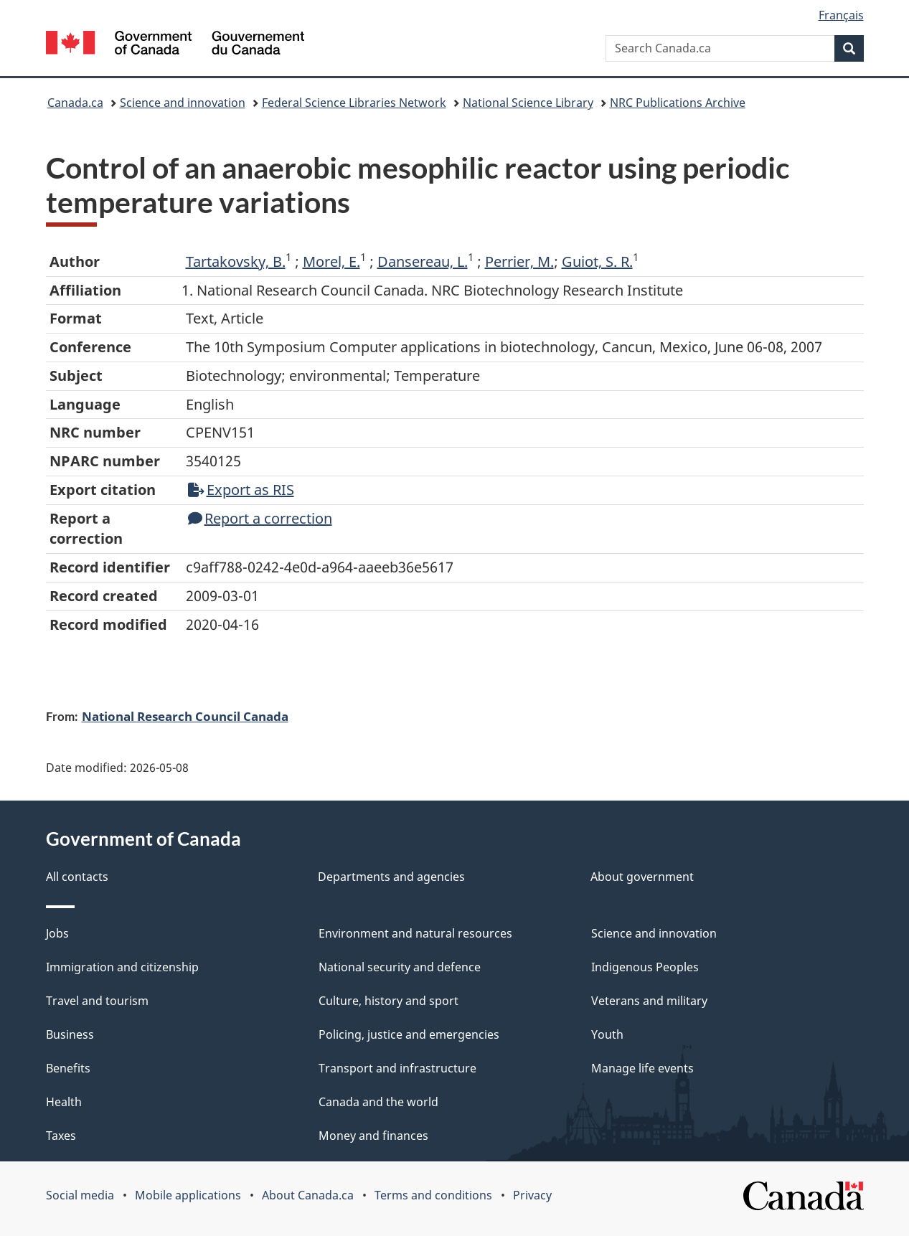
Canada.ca (75, 102)
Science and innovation (182, 102)
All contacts (77, 876)
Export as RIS (241, 489)
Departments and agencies (391, 876)
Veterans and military (649, 1001)
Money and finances (373, 1135)
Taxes (61, 1135)
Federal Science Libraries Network (354, 102)
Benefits (68, 1068)
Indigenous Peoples (645, 967)
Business (70, 1034)
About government (642, 876)
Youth (607, 1034)
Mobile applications (188, 1195)
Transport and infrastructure (397, 1068)
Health (64, 1102)
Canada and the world (378, 1102)
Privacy (532, 1195)
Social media (80, 1195)
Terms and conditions (433, 1195)
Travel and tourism (97, 1001)
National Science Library (528, 102)
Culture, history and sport (388, 1001)
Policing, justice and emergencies (409, 1034)
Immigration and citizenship (122, 967)
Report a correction (260, 518)
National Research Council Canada (185, 716)
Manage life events (642, 1068)
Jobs (57, 933)
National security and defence (400, 967)
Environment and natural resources (415, 933)
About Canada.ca (308, 1195)
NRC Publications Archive (677, 102)
